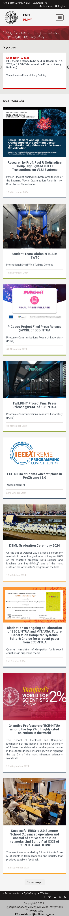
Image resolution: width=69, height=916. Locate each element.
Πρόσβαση (29, 893)
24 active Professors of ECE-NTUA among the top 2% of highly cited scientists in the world (34, 728)
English (60, 6)
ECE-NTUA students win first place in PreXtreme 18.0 (34, 475)
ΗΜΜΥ (27, 19)
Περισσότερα (34, 882)
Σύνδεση (44, 893)
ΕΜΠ (26, 15)
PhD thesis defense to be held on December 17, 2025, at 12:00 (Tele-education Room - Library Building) (34, 64)
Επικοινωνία (11, 893)
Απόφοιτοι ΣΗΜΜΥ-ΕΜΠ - (25, 2)
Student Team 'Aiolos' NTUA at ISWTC (34, 255)
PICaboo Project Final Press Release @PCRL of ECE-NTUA (34, 328)
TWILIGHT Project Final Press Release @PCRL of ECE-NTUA (34, 404)
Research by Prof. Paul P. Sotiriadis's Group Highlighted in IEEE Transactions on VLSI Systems (35, 166)
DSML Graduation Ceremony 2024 (34, 545)
